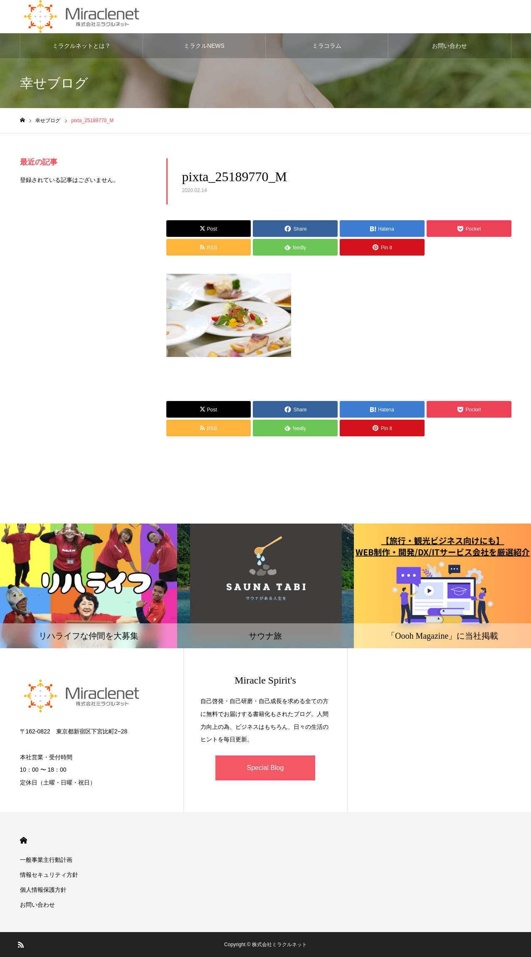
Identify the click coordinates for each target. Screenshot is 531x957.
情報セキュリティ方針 (49, 874)
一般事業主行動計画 (46, 859)
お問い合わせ (449, 45)
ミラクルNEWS (204, 45)
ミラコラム (326, 45)
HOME (23, 840)
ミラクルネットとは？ (81, 45)
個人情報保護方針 (43, 889)
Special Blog (265, 767)
